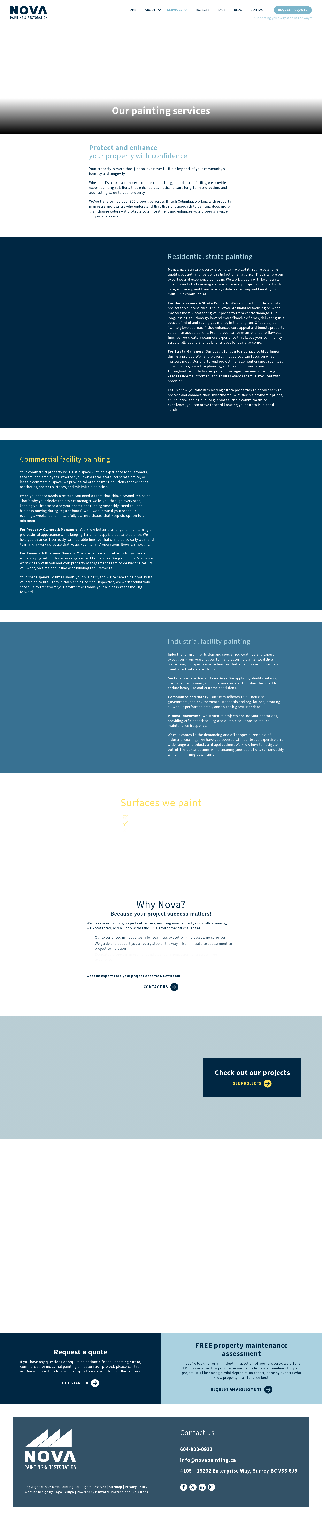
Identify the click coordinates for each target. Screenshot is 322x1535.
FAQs (221, 10)
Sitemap (115, 1487)
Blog (238, 10)
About (150, 10)
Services (174, 10)
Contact (258, 10)
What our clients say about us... (161, 1166)
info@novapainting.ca (208, 1460)
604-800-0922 (196, 1449)
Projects (201, 10)
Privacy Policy (136, 1487)
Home (132, 10)
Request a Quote (292, 10)
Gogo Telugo (63, 1492)
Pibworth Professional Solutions (121, 1492)
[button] (159, 10)
